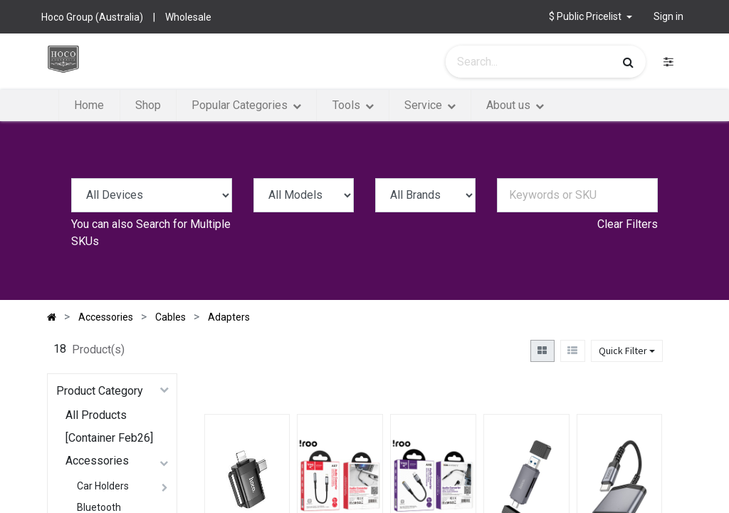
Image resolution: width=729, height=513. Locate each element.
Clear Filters (627, 224)
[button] (590, 16)
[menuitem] (89, 105)
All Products (96, 415)
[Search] (628, 62)
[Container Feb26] (109, 438)
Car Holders (103, 486)
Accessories (97, 460)
